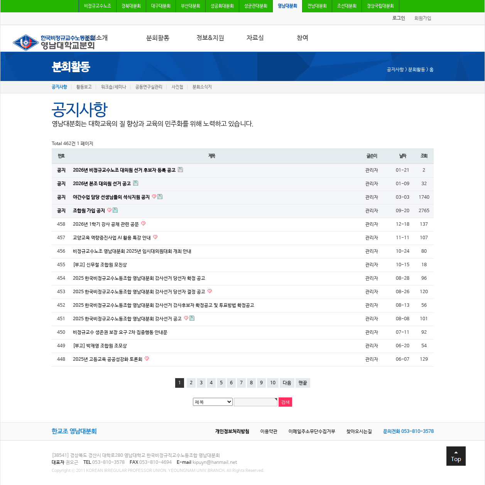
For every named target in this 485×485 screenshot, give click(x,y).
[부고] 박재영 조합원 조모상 (100, 346)
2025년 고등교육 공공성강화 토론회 (108, 359)
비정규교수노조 (97, 6)
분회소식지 (202, 87)
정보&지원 (210, 38)
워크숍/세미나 (113, 87)
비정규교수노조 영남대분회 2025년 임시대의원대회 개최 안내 (132, 251)
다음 (287, 383)
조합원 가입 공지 (89, 211)
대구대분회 (161, 6)
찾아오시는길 (359, 431)
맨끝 (303, 383)
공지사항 (59, 87)
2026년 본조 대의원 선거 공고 (102, 184)
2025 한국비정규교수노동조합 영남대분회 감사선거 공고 (128, 319)
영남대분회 (287, 6)
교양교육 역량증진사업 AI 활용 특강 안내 (112, 238)
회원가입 (422, 18)
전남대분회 (317, 6)
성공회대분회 (222, 6)
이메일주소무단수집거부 (312, 431)
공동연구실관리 (148, 87)
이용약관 (268, 431)
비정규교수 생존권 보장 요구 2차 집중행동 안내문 (120, 332)
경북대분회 (131, 6)
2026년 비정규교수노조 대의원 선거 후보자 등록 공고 (125, 170)
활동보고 (84, 87)
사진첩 (177, 87)
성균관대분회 (255, 6)
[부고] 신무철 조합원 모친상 (100, 265)
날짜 (402, 156)
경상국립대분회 (380, 6)
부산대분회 (190, 6)
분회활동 (157, 38)
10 (272, 383)
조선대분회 (347, 6)
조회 (424, 156)
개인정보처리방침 (232, 431)
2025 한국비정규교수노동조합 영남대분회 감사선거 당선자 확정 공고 (139, 278)
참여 (302, 38)
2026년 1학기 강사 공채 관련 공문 (106, 224)
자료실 (255, 38)
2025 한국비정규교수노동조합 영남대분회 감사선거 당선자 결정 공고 (139, 292)
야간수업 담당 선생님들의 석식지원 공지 (112, 197)
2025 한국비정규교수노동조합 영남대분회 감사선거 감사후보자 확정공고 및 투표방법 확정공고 (163, 305)
